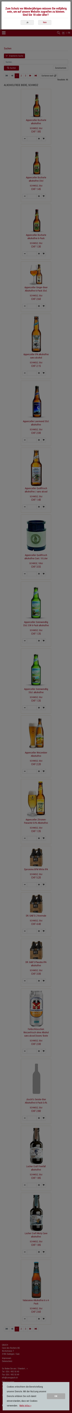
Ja (27, 22)
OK (55, 1396)
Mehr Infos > (25, 1405)
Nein (45, 22)
